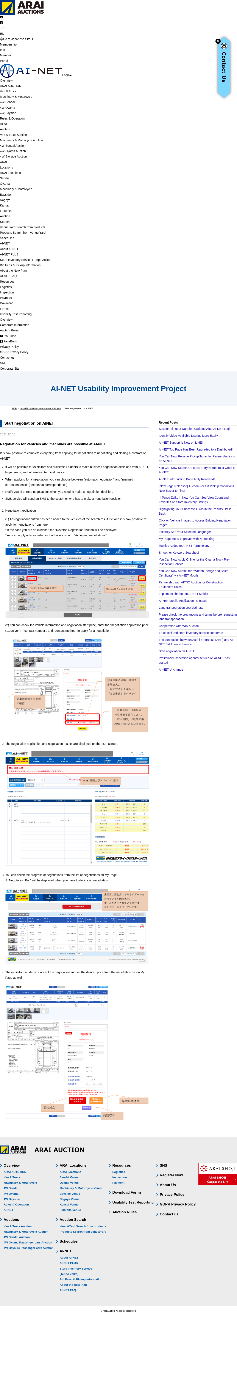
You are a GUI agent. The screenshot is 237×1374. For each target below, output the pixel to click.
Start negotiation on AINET (177, 651)
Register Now (171, 1175)
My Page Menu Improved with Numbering (186, 538)
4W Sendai (11, 1188)
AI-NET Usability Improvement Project (40, 408)
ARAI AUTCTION (15, 1172)
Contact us (169, 1214)
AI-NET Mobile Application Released (183, 600)
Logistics (118, 1172)
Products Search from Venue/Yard (83, 1231)
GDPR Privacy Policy (178, 1204)
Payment (118, 1182)
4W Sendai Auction (17, 1237)
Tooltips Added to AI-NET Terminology (184, 545)
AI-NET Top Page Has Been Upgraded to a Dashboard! (196, 449)
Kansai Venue (69, 1204)
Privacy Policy (172, 1195)
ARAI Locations (73, 1165)
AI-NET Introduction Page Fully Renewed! (187, 479)
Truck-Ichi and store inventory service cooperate (191, 633)
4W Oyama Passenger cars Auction (28, 1242)
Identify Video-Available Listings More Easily (188, 435)
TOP (14, 408)
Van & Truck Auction (18, 1226)
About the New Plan (73, 1284)
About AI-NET (69, 1257)
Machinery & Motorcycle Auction (26, 1231)
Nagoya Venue (70, 1199)
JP (1, 28)
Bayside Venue (70, 1193)
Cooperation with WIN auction (179, 626)
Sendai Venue (69, 1177)
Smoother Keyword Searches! (179, 552)
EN (2, 33)
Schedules (69, 1241)
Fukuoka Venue (70, 1210)
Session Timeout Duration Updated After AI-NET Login (195, 428)
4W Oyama (11, 1193)
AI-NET (8, 1210)
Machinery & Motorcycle (20, 1182)
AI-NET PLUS (69, 1263)
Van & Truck (12, 1177)
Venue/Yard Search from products (83, 1226)
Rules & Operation (16, 1204)
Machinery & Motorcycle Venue (81, 1188)
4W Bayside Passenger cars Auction (29, 1248)
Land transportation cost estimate (181, 607)
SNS (163, 1165)
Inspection (119, 1177)
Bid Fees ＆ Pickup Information (81, 1279)
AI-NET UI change (171, 669)
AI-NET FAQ (68, 1290)
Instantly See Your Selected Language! (185, 532)
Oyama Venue (69, 1182)
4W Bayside (12, 1199)
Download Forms (127, 1192)
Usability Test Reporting (133, 1202)
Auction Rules (124, 1212)
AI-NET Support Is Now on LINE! (181, 442)
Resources (121, 1165)
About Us (168, 1185)
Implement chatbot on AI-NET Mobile (183, 594)
